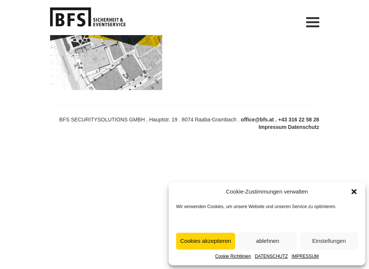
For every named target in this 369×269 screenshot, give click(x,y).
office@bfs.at (257, 120)
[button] (354, 191)
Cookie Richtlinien (233, 256)
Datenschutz (303, 127)
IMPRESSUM (305, 256)
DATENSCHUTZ (271, 256)
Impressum (273, 127)
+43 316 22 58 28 (298, 120)
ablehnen (267, 241)
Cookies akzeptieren (205, 241)
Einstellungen (329, 241)
